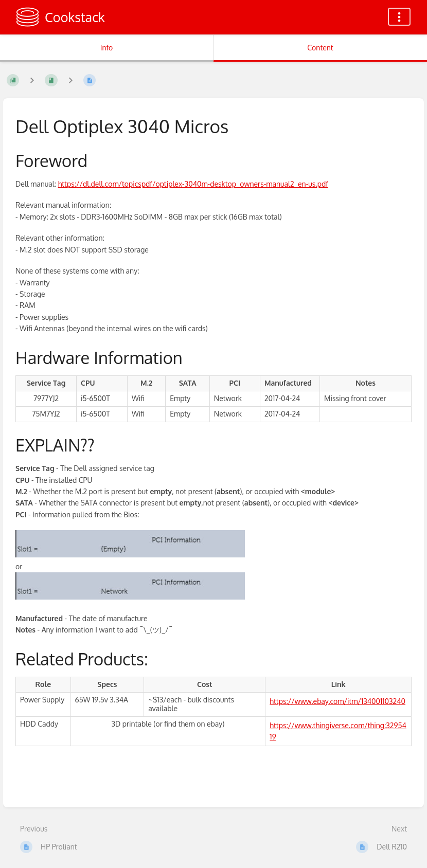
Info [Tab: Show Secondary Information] (106, 47)
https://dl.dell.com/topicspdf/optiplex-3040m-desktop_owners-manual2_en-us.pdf (193, 183)
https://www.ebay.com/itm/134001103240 (337, 701)
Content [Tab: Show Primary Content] (320, 47)
